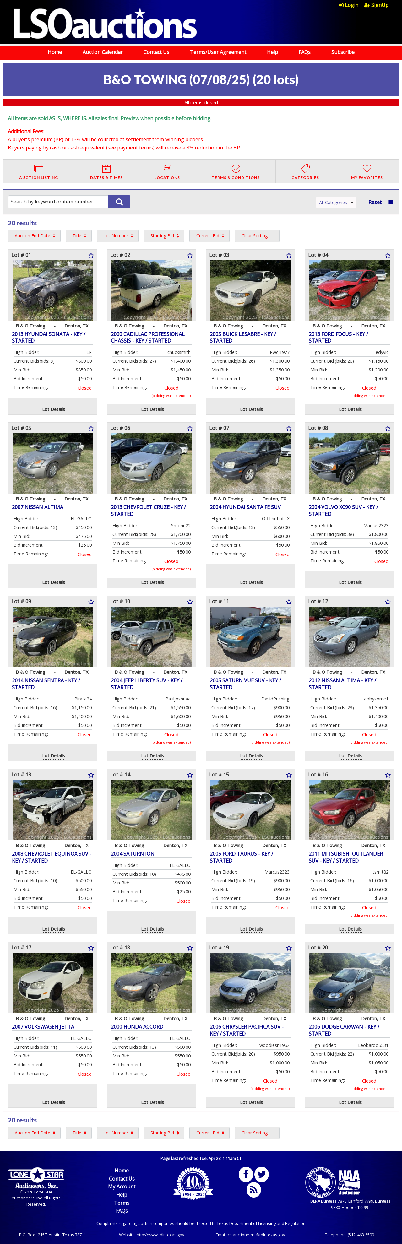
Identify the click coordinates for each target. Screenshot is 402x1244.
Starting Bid (162, 236)
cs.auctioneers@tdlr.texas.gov (256, 1234)
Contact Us (156, 52)
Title (77, 236)
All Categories (336, 202)
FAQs (305, 52)
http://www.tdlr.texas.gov (160, 1234)
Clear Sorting (255, 236)
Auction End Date (32, 236)
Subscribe (343, 52)
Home (55, 52)
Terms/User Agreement (218, 52)
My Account (121, 1186)
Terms (121, 1202)
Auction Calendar (103, 52)
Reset (375, 202)
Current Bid (207, 236)
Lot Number (115, 236)
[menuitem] (351, 5)
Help (272, 52)
